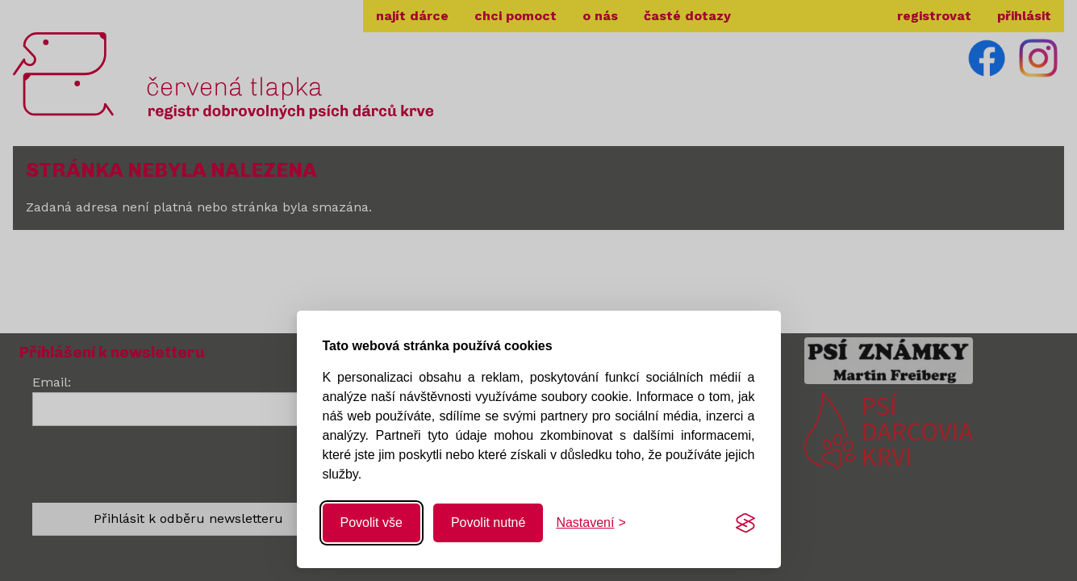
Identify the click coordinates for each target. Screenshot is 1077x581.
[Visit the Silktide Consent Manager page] (745, 523)
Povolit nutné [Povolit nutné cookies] (488, 522)
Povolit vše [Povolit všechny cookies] (371, 522)
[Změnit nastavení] (590, 523)
